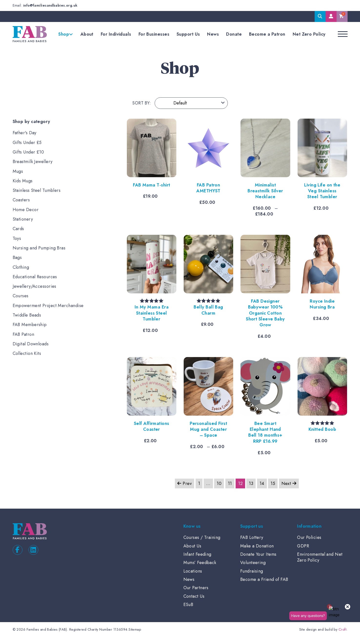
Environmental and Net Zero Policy (319, 557)
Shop (63, 34)
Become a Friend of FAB (264, 579)
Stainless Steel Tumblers (37, 190)
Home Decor (26, 209)
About (86, 34)
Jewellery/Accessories (34, 286)
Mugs (18, 171)
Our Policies (309, 537)
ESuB (188, 604)
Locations (192, 571)
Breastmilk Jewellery (33, 161)
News (213, 34)
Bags (17, 257)
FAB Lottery (251, 537)
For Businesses (154, 34)
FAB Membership (30, 324)
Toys (17, 238)
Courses (21, 296)
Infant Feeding (197, 554)
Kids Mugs (23, 181)
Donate (234, 34)
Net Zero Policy (309, 34)
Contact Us (194, 596)
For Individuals (116, 34)
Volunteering (253, 562)
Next (289, 483)
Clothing (21, 267)
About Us (192, 546)
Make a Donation (257, 546)
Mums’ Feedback (199, 562)
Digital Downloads (31, 344)
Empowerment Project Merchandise (48, 305)
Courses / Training (201, 537)
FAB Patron (23, 334)
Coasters (21, 200)
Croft (342, 629)
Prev (184, 483)
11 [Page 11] (230, 483)
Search (320, 16)
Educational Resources (35, 277)
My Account (331, 16)
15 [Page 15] (272, 483)
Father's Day (25, 133)
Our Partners (196, 588)
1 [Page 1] (199, 483)
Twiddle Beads (27, 315)
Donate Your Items (258, 554)
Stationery (23, 219)
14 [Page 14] (262, 483)
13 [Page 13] (251, 483)
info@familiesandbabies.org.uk (50, 5)
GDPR (303, 546)
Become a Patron (267, 34)
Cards (18, 229)
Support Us (188, 34)
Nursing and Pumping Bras (39, 248)
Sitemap (135, 629)
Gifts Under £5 (27, 142)
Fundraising (251, 571)
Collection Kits (27, 353)
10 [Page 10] (219, 483)
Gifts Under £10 (28, 152)
